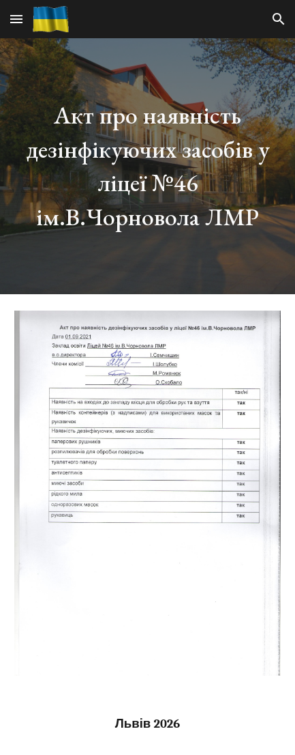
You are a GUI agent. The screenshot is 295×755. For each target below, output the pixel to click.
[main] (147, 166)
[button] (16, 19)
